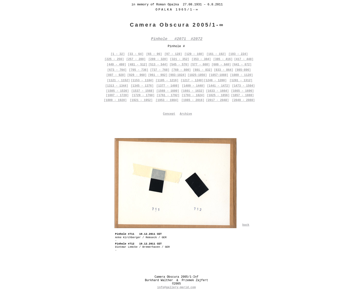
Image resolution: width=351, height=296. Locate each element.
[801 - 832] (202, 70)
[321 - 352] (179, 59)
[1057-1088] (218, 75)
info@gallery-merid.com (176, 287)
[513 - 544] (158, 64)
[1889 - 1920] (115, 100)
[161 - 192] (216, 54)
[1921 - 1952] (141, 100)
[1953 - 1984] (167, 100)
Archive (186, 114)
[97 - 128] (173, 54)
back (245, 225)
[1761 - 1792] (168, 95)
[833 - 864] (223, 70)
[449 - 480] (116, 64)
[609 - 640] (221, 64)
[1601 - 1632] (192, 91)
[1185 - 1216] (167, 80)
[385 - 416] (223, 59)
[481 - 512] (137, 64)
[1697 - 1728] (117, 95)
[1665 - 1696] (242, 91)
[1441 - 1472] (218, 86)
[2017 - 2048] (217, 100)
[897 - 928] (116, 75)
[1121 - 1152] (118, 80)
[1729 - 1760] (143, 95)
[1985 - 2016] (192, 100)
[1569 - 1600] (167, 91)
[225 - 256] (114, 59)
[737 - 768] (159, 70)
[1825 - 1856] (218, 95)
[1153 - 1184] (142, 80)
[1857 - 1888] (242, 95)
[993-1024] (177, 75)
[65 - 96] (154, 54)
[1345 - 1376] (142, 86)
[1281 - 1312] (241, 80)
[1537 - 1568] (142, 91)
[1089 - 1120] (241, 75)
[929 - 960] (136, 75)
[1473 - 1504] (243, 86)
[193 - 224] (238, 54)
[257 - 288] (136, 59)
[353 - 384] (201, 59)
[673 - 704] (117, 70)
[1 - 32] (118, 54)
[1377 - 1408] (167, 86)
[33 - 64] (136, 54)
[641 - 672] (242, 64)
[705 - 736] (138, 70)
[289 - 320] (158, 59)
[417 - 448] (243, 59)
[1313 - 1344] (116, 86)
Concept (169, 114)
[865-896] (243, 70)
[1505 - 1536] (117, 91)
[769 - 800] (181, 70)
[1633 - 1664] (217, 91)
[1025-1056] (197, 75)
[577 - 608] (200, 64)
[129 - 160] (194, 54)
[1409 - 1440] (193, 86)
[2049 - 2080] (243, 100)
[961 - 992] (157, 75)
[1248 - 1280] (215, 80)
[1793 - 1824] (193, 95)
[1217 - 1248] (192, 80)
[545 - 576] (179, 64)
